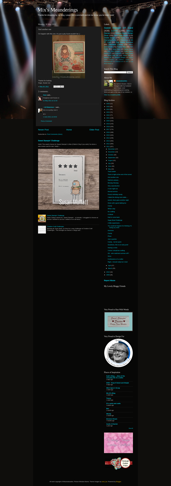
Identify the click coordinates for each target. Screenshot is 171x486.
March (110, 268)
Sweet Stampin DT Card (118, 28)
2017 (108, 129)
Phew (109, 236)
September (112, 157)
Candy (110, 206)
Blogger (118, 481)
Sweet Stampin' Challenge (48, 141)
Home (69, 130)
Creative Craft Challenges (55, 226)
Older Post (94, 130)
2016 (108, 132)
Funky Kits (125, 38)
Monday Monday (113, 183)
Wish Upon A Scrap (113, 388)
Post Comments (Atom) (54, 134)
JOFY (127, 61)
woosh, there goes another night (118, 200)
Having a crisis (112, 247)
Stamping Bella (110, 40)
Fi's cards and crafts (113, 403)
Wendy (108, 414)
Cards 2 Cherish (112, 424)
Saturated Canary (115, 44)
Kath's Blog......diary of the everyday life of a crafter (115, 377)
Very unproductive (114, 186)
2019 (108, 124)
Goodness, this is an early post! (118, 245)
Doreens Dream (111, 419)
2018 (108, 126)
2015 (108, 135)
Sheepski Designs (120, 57)
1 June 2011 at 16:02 (50, 117)
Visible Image (109, 38)
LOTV (114, 30)
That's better (112, 171)
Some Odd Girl (113, 55)
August (110, 160)
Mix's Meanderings (58, 10)
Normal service (113, 191)
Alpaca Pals (126, 55)
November (111, 152)
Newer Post (43, 130)
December (111, 149)
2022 (108, 115)
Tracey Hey (121, 47)
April (109, 265)
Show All (131, 428)
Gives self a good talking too (117, 203)
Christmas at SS (119, 61)
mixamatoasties (121, 81)
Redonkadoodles (108, 61)
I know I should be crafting (116, 250)
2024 (108, 109)
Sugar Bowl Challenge (115, 220)
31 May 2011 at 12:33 (50, 100)
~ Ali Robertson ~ (49, 107)
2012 (108, 144)
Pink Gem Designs (113, 51)
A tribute (110, 214)
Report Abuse (109, 280)
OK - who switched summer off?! (118, 253)
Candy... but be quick (114, 242)
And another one (113, 177)
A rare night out (113, 188)
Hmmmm (111, 230)
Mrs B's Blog (110, 393)
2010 (108, 272)
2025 (108, 106)
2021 (108, 118)
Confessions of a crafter (115, 259)
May (109, 169)
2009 (108, 275)
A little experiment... (114, 223)
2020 (108, 121)
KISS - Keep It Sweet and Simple (117, 383)
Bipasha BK (107, 57)
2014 (108, 138)
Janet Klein (116, 49)
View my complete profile (112, 95)
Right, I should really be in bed (118, 262)
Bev (107, 408)
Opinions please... (114, 180)
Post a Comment (46, 121)
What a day (111, 208)
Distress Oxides (124, 59)
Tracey (108, 398)
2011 (108, 146)
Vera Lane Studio (121, 35)
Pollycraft (118, 53)
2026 (108, 103)
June (110, 166)
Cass (45, 95)
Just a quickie (112, 239)
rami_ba (104, 481)
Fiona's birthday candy (115, 194)
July (109, 163)
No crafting (111, 211)
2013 (108, 141)
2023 (108, 112)
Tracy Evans (129, 53)
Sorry (109, 256)
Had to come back (114, 217)
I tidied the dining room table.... (118, 197)
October (111, 155)
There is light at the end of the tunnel (120, 174)
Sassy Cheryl (128, 49)
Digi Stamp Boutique (124, 42)
